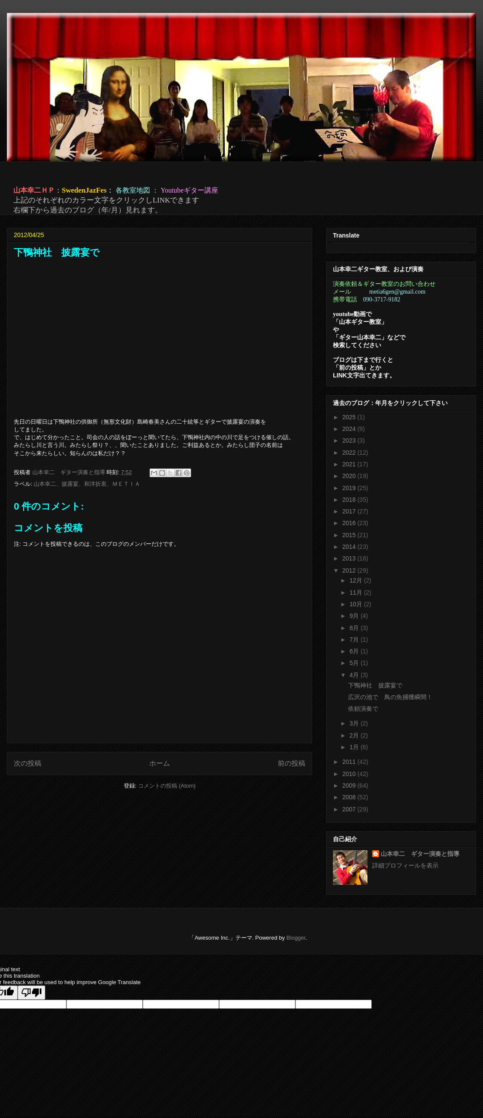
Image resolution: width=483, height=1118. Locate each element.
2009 (350, 785)
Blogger (295, 937)
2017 (350, 511)
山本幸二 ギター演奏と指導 (420, 853)
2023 (350, 440)
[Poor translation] (31, 992)
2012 (350, 570)
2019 (350, 488)
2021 (350, 464)
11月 (356, 592)
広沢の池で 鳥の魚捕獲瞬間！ (390, 697)
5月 (355, 662)
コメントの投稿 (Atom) (167, 785)
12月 (356, 580)
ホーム (159, 763)
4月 (355, 674)
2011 (350, 761)
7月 (355, 639)
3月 (355, 723)
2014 (350, 546)
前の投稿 (291, 763)
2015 (350, 535)
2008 (350, 797)
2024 (350, 428)
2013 (350, 558)
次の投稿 (27, 763)
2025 (350, 417)
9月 (355, 615)
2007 (350, 809)
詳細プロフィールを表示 (405, 865)
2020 (350, 475)
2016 (350, 522)
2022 (350, 452)
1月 (355, 747)
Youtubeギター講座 (189, 190)
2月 (355, 735)
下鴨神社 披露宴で (375, 685)
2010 (350, 773)
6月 (355, 651)
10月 (356, 604)
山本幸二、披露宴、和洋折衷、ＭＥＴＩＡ (87, 484)
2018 (350, 499)
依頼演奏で (363, 708)
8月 (355, 627)
